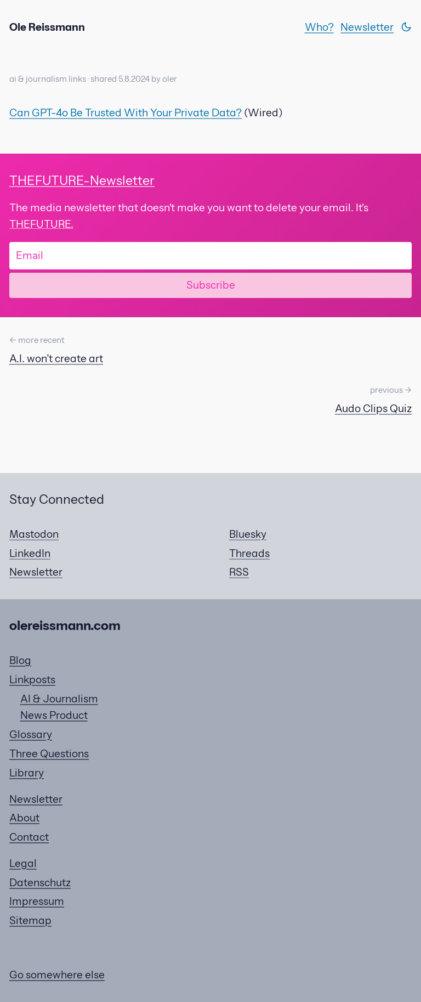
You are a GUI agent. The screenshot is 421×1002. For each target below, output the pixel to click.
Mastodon (34, 534)
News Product (54, 715)
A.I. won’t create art (56, 358)
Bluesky (247, 534)
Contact (29, 836)
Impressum (36, 901)
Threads (249, 553)
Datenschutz (40, 882)
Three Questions (49, 753)
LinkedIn (29, 553)
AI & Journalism (59, 698)
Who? (319, 26)
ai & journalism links (47, 79)
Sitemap (30, 920)
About (24, 817)
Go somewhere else (57, 974)
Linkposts (32, 679)
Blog (20, 660)
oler (169, 79)
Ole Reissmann (47, 26)
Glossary (30, 734)
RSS (239, 571)
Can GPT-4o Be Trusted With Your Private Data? (125, 112)
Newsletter (367, 26)
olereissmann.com (65, 625)
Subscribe (210, 284)
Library (26, 772)
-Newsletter (82, 180)
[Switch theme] (406, 26)
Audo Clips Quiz (373, 408)
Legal (23, 863)
